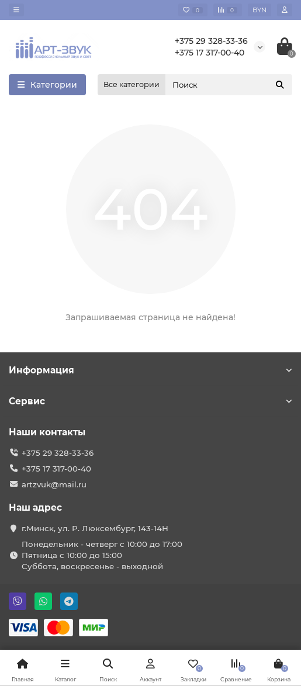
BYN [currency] (259, 10)
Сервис (150, 401)
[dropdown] (16, 10)
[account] (284, 10)
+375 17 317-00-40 (209, 52)
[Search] (228, 84)
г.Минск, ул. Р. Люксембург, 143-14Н (95, 528)
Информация (150, 370)
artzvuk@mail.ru (54, 484)
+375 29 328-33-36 (211, 41)
